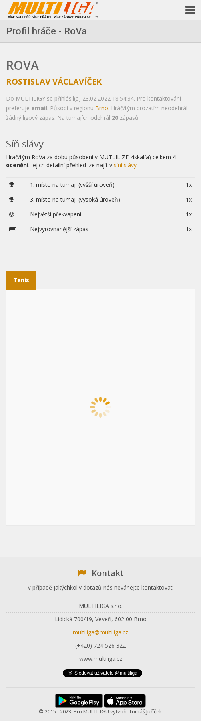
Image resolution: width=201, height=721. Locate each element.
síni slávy (125, 165)
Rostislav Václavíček (54, 81)
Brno (101, 108)
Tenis (21, 280)
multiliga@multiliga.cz (100, 632)
